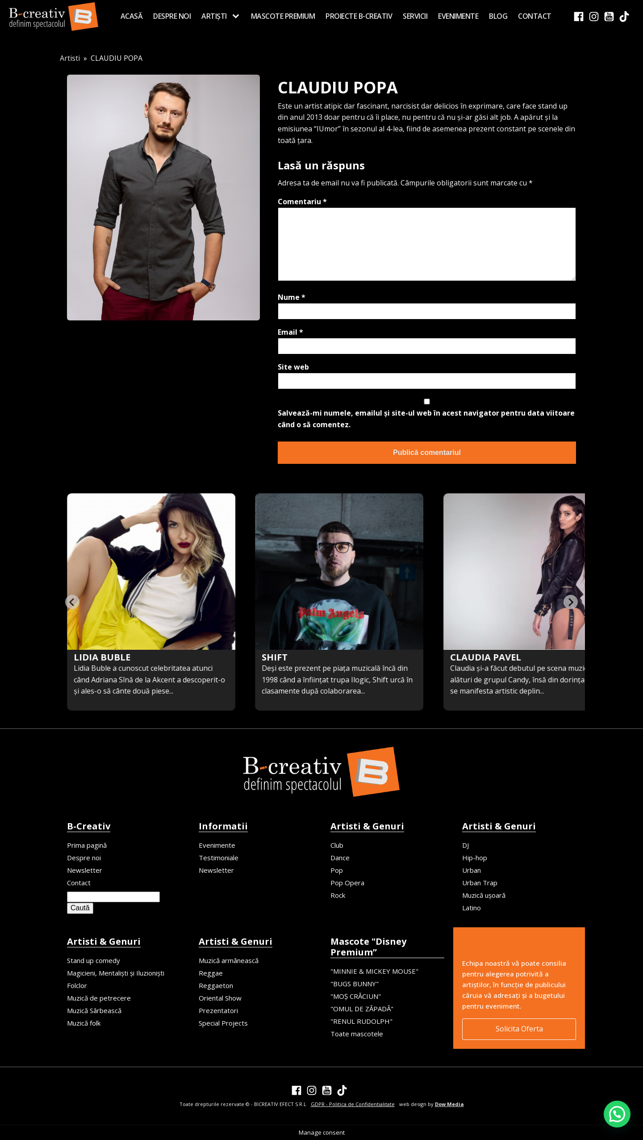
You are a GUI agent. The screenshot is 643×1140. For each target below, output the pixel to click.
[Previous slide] (72, 602)
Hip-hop (474, 857)
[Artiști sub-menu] (237, 16)
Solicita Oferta (519, 1029)
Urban (471, 870)
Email (290, 332)
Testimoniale (218, 857)
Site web (293, 367)
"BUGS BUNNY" (354, 983)
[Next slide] (571, 602)
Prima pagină (87, 845)
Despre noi (172, 16)
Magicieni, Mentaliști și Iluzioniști (115, 972)
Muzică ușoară (483, 895)
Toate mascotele (356, 1033)
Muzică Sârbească (94, 1010)
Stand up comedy (93, 960)
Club (336, 845)
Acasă (132, 16)
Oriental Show (220, 997)
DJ (465, 845)
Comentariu (302, 201)
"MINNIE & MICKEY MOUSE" (374, 971)
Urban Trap (479, 882)
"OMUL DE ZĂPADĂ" (361, 1008)
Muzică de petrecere (99, 997)
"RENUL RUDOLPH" (361, 1021)
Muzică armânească (229, 960)
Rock (337, 895)
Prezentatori (218, 1010)
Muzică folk (83, 1022)
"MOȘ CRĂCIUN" (355, 996)
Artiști (214, 16)
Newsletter (84, 870)
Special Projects (223, 1022)
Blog (498, 16)
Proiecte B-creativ (359, 16)
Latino (471, 907)
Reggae (211, 972)
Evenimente (458, 16)
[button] (617, 1114)
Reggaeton (216, 985)
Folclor (77, 985)
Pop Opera (347, 882)
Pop (336, 870)
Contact (534, 16)
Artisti (70, 58)
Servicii (415, 16)
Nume (291, 297)
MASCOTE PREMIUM (283, 16)
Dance (340, 857)
